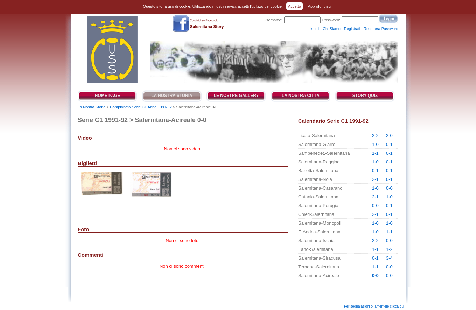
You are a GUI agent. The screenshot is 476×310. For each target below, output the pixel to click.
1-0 (375, 144)
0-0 (389, 188)
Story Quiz (365, 95)
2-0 (389, 135)
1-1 (375, 153)
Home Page (107, 95)
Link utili (313, 29)
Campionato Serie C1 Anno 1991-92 (141, 107)
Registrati (352, 29)
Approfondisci (319, 6)
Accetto (294, 6)
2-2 (375, 135)
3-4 (389, 258)
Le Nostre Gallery (236, 95)
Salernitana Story (112, 49)
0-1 (389, 144)
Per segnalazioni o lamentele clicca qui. (374, 306)
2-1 (375, 179)
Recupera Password (381, 29)
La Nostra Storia (171, 95)
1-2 (389, 249)
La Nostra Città (301, 95)
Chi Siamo (332, 29)
